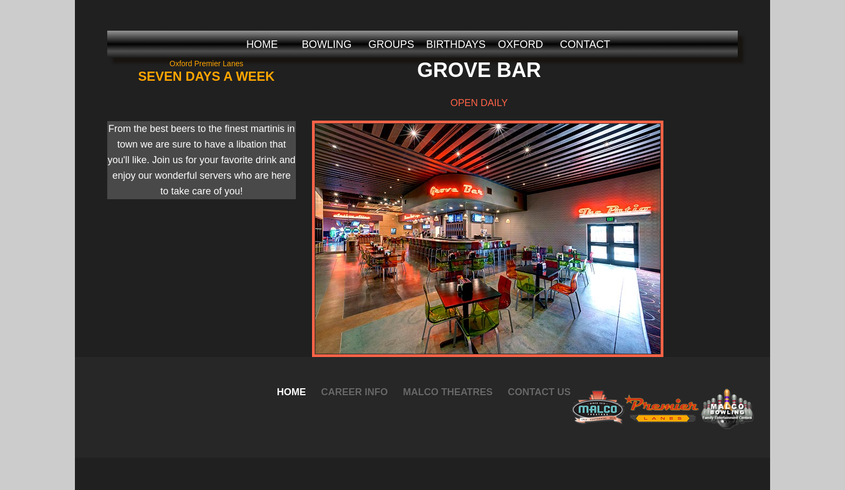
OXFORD (520, 44)
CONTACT (585, 44)
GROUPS (391, 44)
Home (291, 392)
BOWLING (327, 44)
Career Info (354, 392)
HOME (262, 44)
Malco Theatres (448, 392)
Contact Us (539, 392)
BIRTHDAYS (456, 44)
